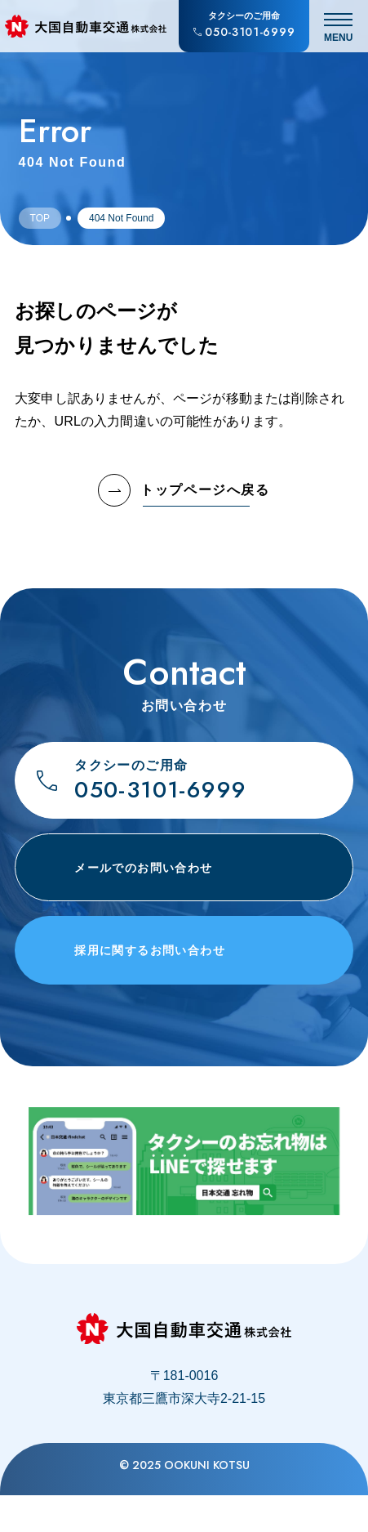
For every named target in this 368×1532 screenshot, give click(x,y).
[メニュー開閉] (338, 26)
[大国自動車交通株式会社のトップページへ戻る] (85, 26)
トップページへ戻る (183, 490)
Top (40, 218)
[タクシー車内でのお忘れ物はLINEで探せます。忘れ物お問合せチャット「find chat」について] (184, 1193)
